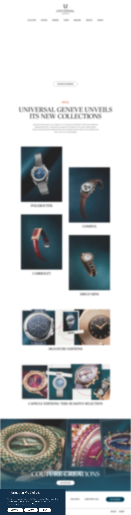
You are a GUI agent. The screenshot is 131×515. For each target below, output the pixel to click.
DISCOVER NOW (65, 497)
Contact (100, 20)
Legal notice (75, 499)
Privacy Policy (30, 504)
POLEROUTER (41, 220)
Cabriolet (41, 288)
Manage (31, 510)
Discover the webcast (65, 84)
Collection (32, 20)
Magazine (77, 20)
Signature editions (66, 363)
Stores (66, 20)
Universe (55, 20)
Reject (44, 510)
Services (89, 20)
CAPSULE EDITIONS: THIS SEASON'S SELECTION (65, 418)
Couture (44, 20)
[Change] (117, 511)
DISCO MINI (89, 308)
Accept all (15, 510)
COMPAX (89, 241)
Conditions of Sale (92, 499)
